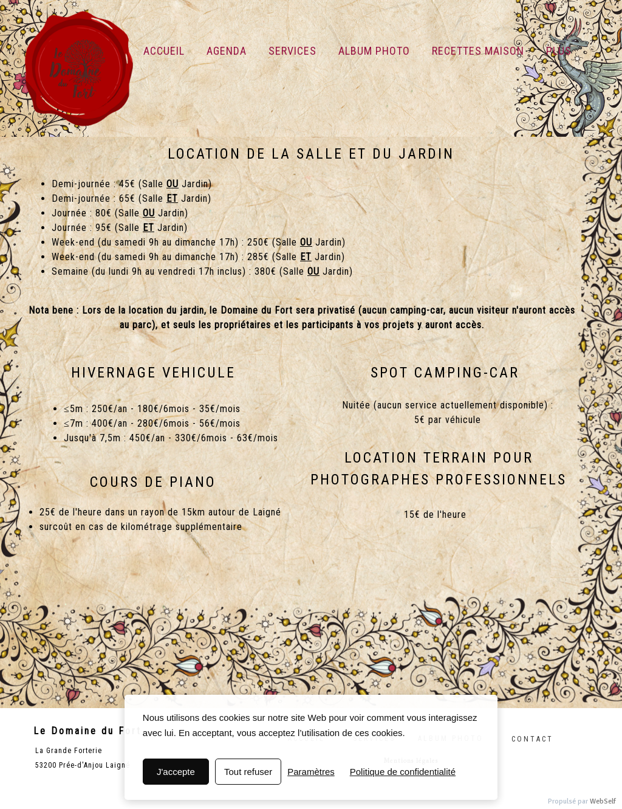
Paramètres (311, 771)
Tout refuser (248, 771)
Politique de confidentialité (403, 771)
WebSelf (603, 801)
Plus (559, 50)
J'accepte (176, 771)
